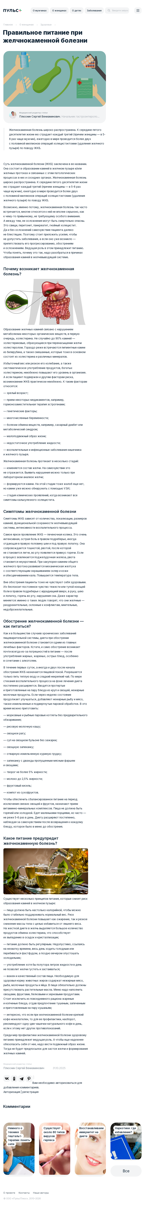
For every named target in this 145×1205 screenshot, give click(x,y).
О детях (76, 10)
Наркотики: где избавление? (125, 1130)
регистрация (30, 1092)
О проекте (9, 1192)
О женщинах (59, 10)
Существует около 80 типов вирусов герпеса (54, 1134)
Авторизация (11, 1092)
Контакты (24, 1192)
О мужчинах (40, 10)
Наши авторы (41, 1192)
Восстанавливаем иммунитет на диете (91, 1132)
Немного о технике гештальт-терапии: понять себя (19, 1136)
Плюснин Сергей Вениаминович (39, 116)
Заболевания (94, 10)
